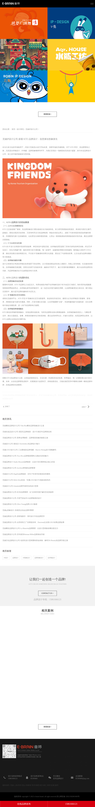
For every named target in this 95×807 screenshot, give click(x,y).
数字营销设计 (68, 772)
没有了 (7, 407)
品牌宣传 (89, 267)
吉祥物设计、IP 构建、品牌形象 (23, 151)
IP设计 (27, 147)
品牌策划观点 (84, 757)
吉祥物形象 (71, 312)
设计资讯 (20, 129)
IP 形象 (10, 243)
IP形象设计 (26, 558)
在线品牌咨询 (24, 804)
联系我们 (53, 757)
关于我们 (53, 761)
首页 (13, 129)
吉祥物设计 (51, 558)
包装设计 (68, 761)
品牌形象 (11, 226)
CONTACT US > (47, 599)
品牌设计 (15, 278)
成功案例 (53, 765)
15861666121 (71, 804)
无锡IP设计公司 (31, 129)
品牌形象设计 (39, 558)
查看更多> (47, 120)
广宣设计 (68, 768)
